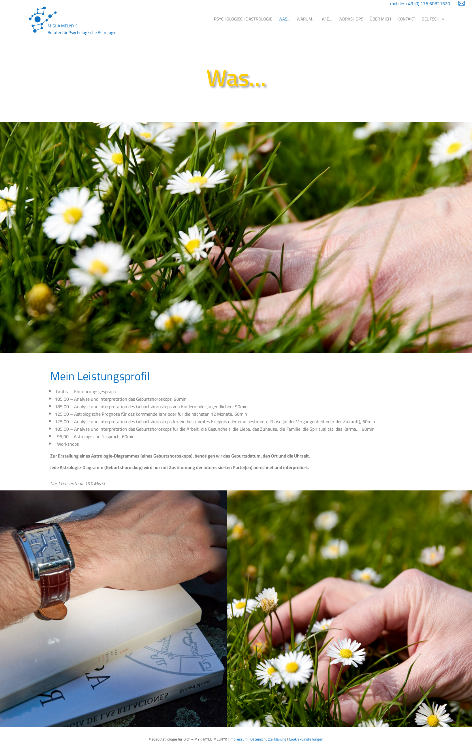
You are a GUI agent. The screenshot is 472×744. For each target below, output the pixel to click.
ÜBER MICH (380, 19)
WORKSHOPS (351, 19)
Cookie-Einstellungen (306, 739)
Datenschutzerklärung (268, 739)
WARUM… (306, 19)
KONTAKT (406, 19)
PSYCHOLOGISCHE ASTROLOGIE (243, 19)
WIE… (327, 19)
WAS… (284, 19)
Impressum (239, 739)
